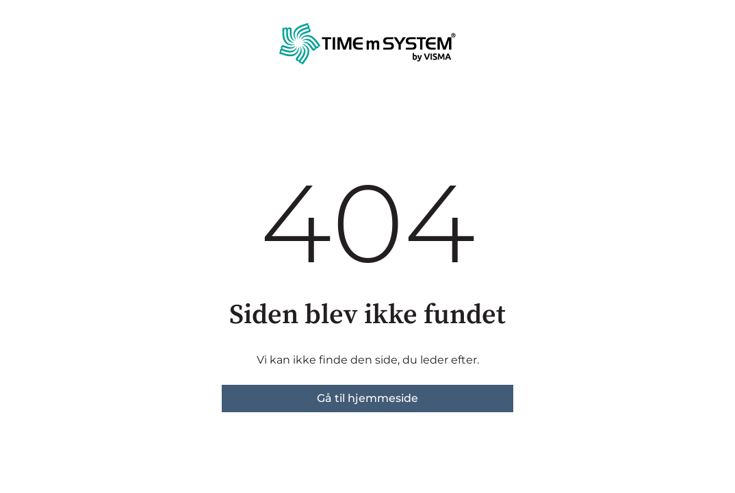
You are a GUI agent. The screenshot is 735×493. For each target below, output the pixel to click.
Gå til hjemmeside (367, 398)
